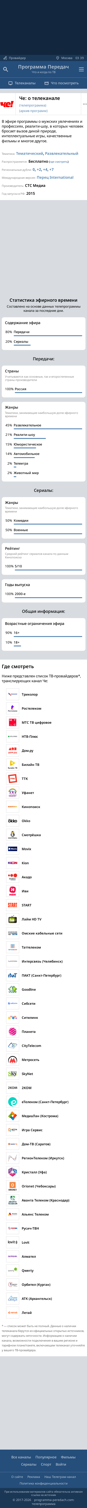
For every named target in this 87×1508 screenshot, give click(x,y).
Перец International (55, 177)
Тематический (29, 153)
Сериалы (29, 1464)
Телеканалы (22, 83)
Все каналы (21, 1457)
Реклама (33, 1477)
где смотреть (59, 162)
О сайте (17, 1477)
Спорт (46, 1464)
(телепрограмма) (32, 105)
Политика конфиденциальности (44, 1483)
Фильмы (68, 1457)
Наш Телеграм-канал (60, 1477)
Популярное (46, 1457)
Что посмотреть (61, 83)
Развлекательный (61, 153)
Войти (61, 1464)
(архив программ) (33, 110)
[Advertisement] (43, 246)
